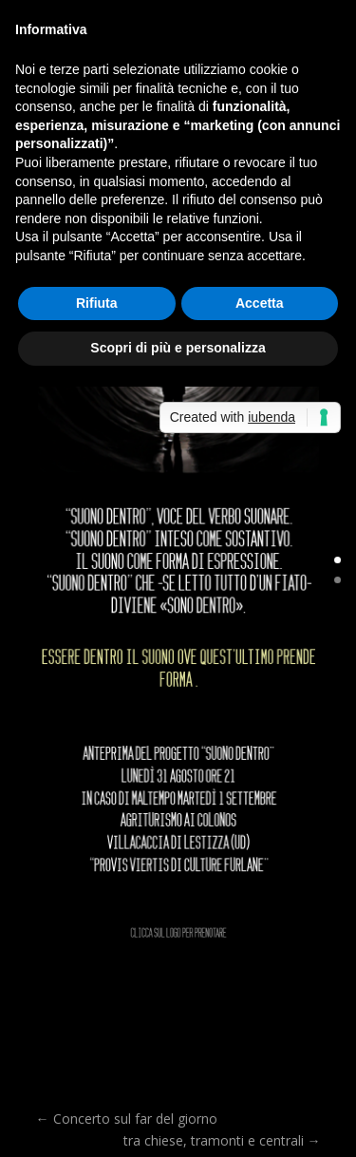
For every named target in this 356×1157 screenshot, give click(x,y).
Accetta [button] (259, 303)
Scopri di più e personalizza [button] (177, 347)
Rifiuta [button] (97, 303)
